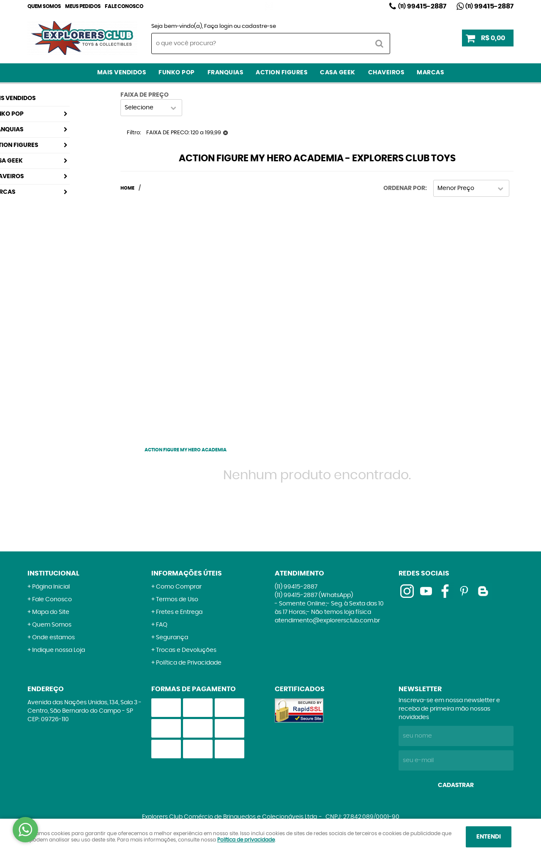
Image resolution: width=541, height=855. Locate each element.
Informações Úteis (186, 573)
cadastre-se (259, 26)
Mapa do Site (50, 612)
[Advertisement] (186, 316)
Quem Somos (44, 6)
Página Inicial (51, 587)
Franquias (225, 73)
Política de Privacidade (188, 663)
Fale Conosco (124, 6)
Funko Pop (176, 73)
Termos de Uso (177, 600)
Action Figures (281, 73)
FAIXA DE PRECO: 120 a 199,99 (183, 133)
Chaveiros (386, 73)
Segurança (172, 638)
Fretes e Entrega (179, 612)
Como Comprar (179, 587)
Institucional (53, 573)
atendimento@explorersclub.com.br (327, 621)
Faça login (218, 26)
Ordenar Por (404, 188)
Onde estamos (53, 638)
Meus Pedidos (83, 6)
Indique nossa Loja (58, 650)
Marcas (430, 73)
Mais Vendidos (121, 73)
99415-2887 (422, 6)
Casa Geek (337, 73)
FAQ (161, 625)
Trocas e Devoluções (186, 650)
